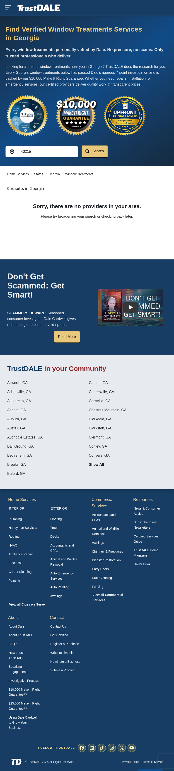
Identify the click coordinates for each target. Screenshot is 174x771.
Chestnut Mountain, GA (107, 410)
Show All (96, 464)
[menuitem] (24, 519)
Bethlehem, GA (19, 455)
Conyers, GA (99, 455)
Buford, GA (16, 473)
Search (94, 151)
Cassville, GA (100, 401)
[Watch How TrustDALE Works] (130, 307)
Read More (67, 337)
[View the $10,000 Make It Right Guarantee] (76, 115)
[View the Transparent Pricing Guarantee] (125, 115)
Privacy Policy (130, 762)
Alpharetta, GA (19, 401)
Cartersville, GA (101, 392)
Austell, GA (16, 428)
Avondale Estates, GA (25, 437)
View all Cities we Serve (27, 604)
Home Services (18, 174)
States (39, 174)
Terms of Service (153, 762)
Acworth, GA (17, 383)
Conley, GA (98, 446)
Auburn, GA (16, 419)
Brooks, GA (16, 464)
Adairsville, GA (19, 392)
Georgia (54, 174)
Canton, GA (98, 383)
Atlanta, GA (16, 410)
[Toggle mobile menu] (8, 8)
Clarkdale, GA (100, 419)
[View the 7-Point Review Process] (27, 115)
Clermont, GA (100, 437)
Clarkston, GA (100, 428)
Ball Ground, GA (20, 446)
